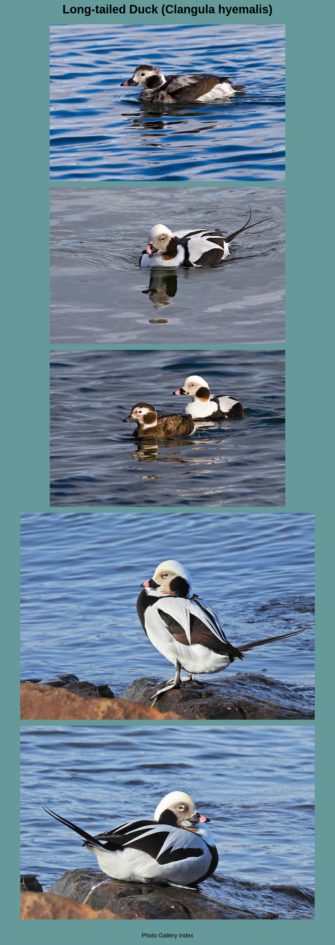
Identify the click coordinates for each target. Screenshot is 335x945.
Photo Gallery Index (167, 935)
